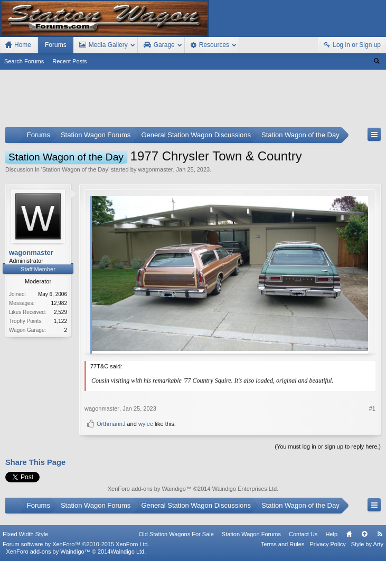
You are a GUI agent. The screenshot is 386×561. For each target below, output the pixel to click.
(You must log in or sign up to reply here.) (328, 446)
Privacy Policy (327, 544)
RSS (379, 534)
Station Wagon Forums (251, 534)
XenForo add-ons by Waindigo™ (48, 551)
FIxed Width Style (25, 534)
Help (331, 534)
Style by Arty (367, 544)
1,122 (60, 321)
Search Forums (24, 61)
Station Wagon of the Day (75, 169)
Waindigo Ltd (127, 551)
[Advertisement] (193, 100)
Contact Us (303, 534)
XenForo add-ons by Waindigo (147, 489)
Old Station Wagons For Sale (176, 534)
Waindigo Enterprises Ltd (244, 489)
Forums (56, 45)
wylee (145, 424)
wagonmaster (155, 169)
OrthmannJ (111, 424)
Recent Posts (69, 61)
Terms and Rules (283, 544)
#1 (372, 408)
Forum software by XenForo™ (76, 544)
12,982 (59, 303)
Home (349, 534)
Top (364, 534)
